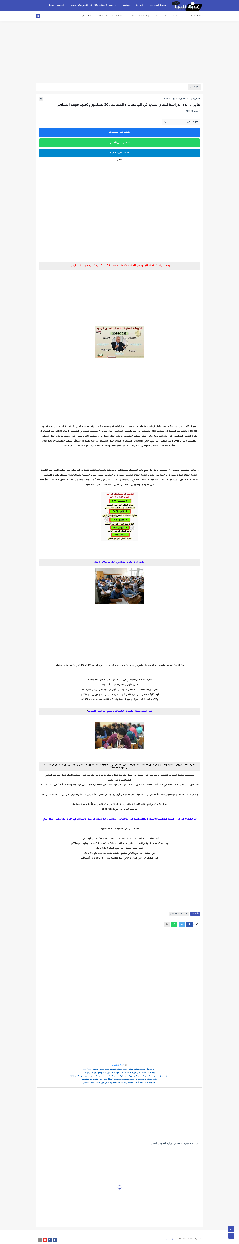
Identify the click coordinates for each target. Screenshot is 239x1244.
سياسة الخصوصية (158, 5)
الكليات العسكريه (88, 16)
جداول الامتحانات (105, 16)
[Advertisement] (119, 59)
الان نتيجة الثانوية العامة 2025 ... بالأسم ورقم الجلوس (93, 5)
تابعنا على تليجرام (119, 153)
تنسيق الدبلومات (146, 16)
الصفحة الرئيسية (56, 5)
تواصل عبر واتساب (119, 143)
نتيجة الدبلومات (162, 16)
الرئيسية (195, 99)
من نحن (126, 5)
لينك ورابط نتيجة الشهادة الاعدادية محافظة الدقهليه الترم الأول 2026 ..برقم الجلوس (119, 1083)
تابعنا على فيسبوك (119, 132)
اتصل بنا (139, 5)
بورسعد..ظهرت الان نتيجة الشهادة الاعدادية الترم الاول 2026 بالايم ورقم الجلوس (119, 1073)
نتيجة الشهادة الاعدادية (126, 16)
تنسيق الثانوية (177, 16)
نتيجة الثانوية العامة (194, 16)
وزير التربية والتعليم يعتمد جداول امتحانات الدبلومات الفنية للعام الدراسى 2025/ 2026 (120, 1070)
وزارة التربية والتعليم (174, 99)
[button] (189, 924)
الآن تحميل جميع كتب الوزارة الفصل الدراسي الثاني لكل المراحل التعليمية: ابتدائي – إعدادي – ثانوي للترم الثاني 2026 (119, 1076)
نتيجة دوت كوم (172, 1239)
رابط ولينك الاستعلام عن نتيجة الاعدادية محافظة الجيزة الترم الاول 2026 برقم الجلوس (119, 1080)
